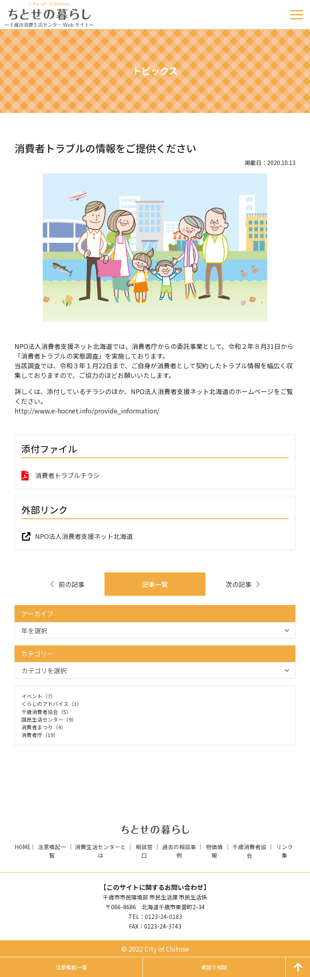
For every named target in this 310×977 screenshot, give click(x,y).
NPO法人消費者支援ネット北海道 (84, 536)
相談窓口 (144, 851)
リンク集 (284, 851)
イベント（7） (38, 696)
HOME (22, 847)
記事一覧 (155, 584)
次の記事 (243, 584)
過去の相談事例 (179, 851)
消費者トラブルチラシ (67, 475)
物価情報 (214, 851)
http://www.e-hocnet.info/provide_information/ (87, 410)
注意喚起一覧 (52, 851)
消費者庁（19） (40, 735)
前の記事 (66, 584)
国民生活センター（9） (49, 719)
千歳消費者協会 (249, 851)
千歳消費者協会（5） (46, 712)
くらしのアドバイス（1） (51, 704)
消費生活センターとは (100, 851)
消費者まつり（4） (43, 727)
